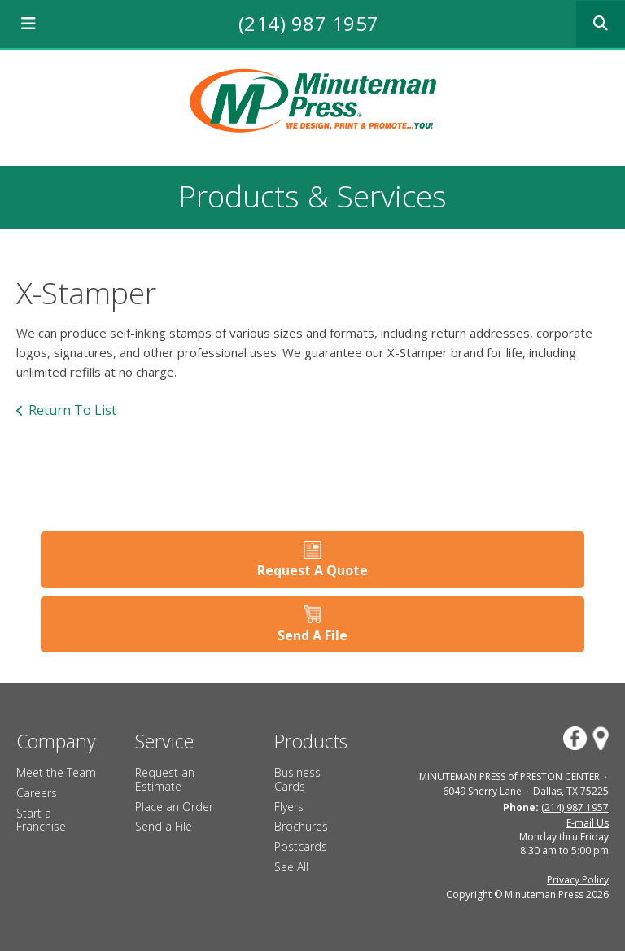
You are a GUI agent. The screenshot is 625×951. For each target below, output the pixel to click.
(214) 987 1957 (308, 23)
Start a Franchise (41, 820)
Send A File (312, 635)
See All (291, 867)
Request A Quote (312, 570)
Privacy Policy (578, 880)
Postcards (300, 846)
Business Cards (297, 779)
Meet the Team (56, 772)
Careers (36, 792)
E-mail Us (587, 823)
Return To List (72, 410)
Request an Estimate (164, 779)
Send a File (163, 826)
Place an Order (174, 806)
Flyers (289, 806)
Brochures (301, 826)
